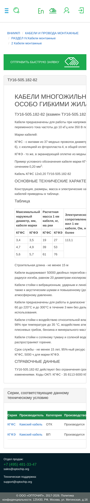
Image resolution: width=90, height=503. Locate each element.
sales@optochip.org (16, 469)
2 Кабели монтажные (26, 43)
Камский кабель (30, 424)
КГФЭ (11, 434)
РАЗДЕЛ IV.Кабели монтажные (33, 38)
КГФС (11, 424)
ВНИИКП (13, 33)
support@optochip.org (18, 481)
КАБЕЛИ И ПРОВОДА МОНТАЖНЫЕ (52, 33)
